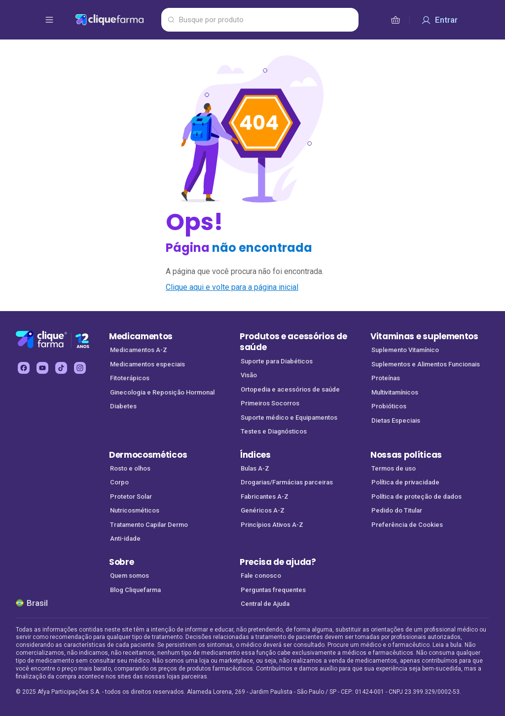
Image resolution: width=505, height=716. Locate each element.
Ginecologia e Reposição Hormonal (162, 392)
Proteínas (385, 378)
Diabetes (123, 406)
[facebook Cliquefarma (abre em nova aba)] (24, 368)
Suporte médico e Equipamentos (289, 417)
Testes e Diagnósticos (274, 431)
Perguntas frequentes (273, 590)
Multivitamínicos (394, 392)
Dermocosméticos (148, 454)
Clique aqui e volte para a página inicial (232, 287)
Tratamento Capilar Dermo (149, 524)
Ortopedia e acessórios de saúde (290, 389)
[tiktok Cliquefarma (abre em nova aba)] (61, 368)
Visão (249, 375)
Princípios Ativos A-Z (272, 524)
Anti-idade (125, 538)
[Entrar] (439, 20)
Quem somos (129, 575)
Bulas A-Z (255, 468)
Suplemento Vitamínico (405, 350)
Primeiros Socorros (270, 403)
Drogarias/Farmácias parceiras (287, 482)
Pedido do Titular (396, 510)
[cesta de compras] (395, 20)
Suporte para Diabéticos (277, 361)
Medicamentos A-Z (138, 350)
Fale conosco (261, 575)
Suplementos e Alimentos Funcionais (425, 364)
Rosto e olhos (130, 468)
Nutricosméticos (134, 510)
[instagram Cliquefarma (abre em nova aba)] (80, 368)
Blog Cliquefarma (135, 590)
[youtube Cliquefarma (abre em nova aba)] (42, 368)
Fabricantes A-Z (265, 496)
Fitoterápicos (129, 378)
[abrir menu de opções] (49, 20)
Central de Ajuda (265, 603)
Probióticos (388, 406)
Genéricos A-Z (263, 510)
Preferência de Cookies (407, 524)
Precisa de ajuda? (278, 562)
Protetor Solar (131, 496)
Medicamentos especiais (147, 364)
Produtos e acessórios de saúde (293, 342)
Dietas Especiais (395, 420)
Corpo (119, 482)
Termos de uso (393, 468)
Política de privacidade (405, 482)
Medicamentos (141, 336)
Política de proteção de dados (416, 496)
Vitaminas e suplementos (424, 336)
